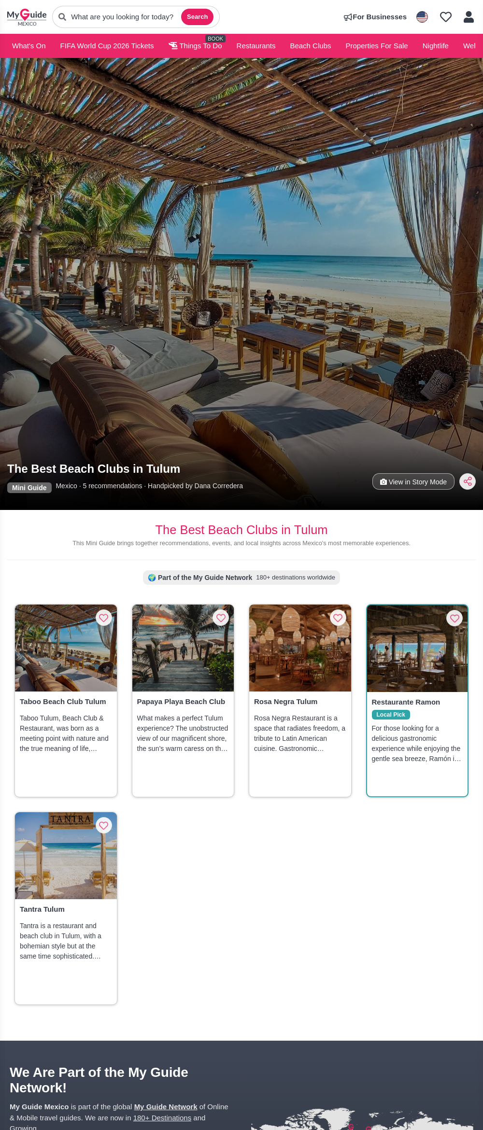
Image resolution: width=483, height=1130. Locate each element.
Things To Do (195, 46)
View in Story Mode (413, 482)
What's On (29, 46)
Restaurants (256, 46)
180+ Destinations (162, 1118)
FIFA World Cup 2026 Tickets (107, 46)
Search (197, 16)
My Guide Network (166, 1106)
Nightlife (436, 46)
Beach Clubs (310, 46)
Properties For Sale (376, 46)
